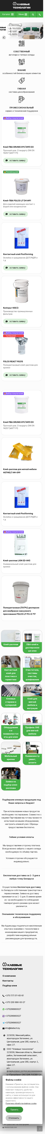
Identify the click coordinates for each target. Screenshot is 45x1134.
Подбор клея (9, 985)
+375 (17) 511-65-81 (13, 995)
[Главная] (21, 8)
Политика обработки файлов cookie (21, 1103)
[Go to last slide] (4, 38)
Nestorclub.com (11, 1127)
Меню (22, 14)
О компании (9, 976)
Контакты (7, 980)
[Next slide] (39, 38)
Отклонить (14, 1118)
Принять (14, 1109)
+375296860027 (11, 1009)
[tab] (17, 36)
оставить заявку (17, 160)
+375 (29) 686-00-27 (13, 1002)
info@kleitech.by (11, 1028)
